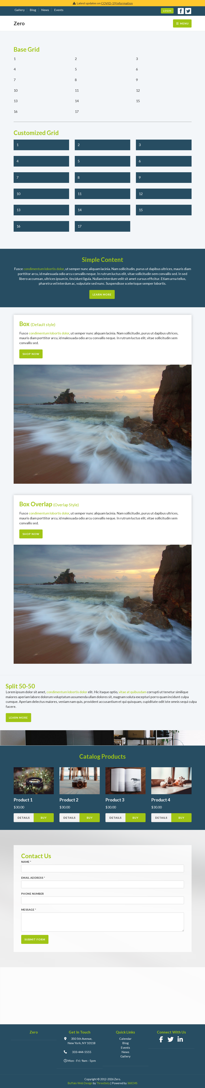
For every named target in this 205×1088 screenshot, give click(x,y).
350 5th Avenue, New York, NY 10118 (81, 1041)
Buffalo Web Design (80, 1083)
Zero (19, 23)
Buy (44, 817)
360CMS (132, 1083)
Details (24, 817)
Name (26, 861)
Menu (182, 23)
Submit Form (34, 939)
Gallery (20, 10)
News (45, 10)
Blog (33, 10)
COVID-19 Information (117, 3)
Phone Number (32, 893)
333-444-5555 (81, 1052)
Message (28, 909)
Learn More (102, 294)
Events (58, 10)
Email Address (33, 877)
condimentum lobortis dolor (43, 269)
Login (167, 10)
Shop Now (31, 354)
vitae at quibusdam (132, 692)
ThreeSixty (103, 1083)
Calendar (125, 1038)
